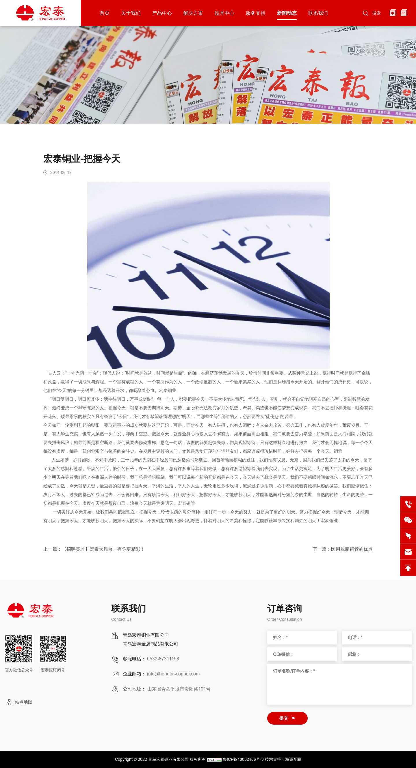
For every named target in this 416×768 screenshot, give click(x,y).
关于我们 (131, 13)
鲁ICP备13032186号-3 (243, 759)
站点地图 (23, 702)
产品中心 (162, 13)
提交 (283, 718)
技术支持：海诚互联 (283, 759)
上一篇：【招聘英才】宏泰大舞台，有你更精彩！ (94, 551)
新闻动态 (287, 13)
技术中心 (224, 13)
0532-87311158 (163, 658)
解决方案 (193, 13)
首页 (104, 13)
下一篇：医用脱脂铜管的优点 (343, 551)
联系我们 (318, 13)
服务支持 (255, 13)
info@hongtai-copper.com (173, 674)
